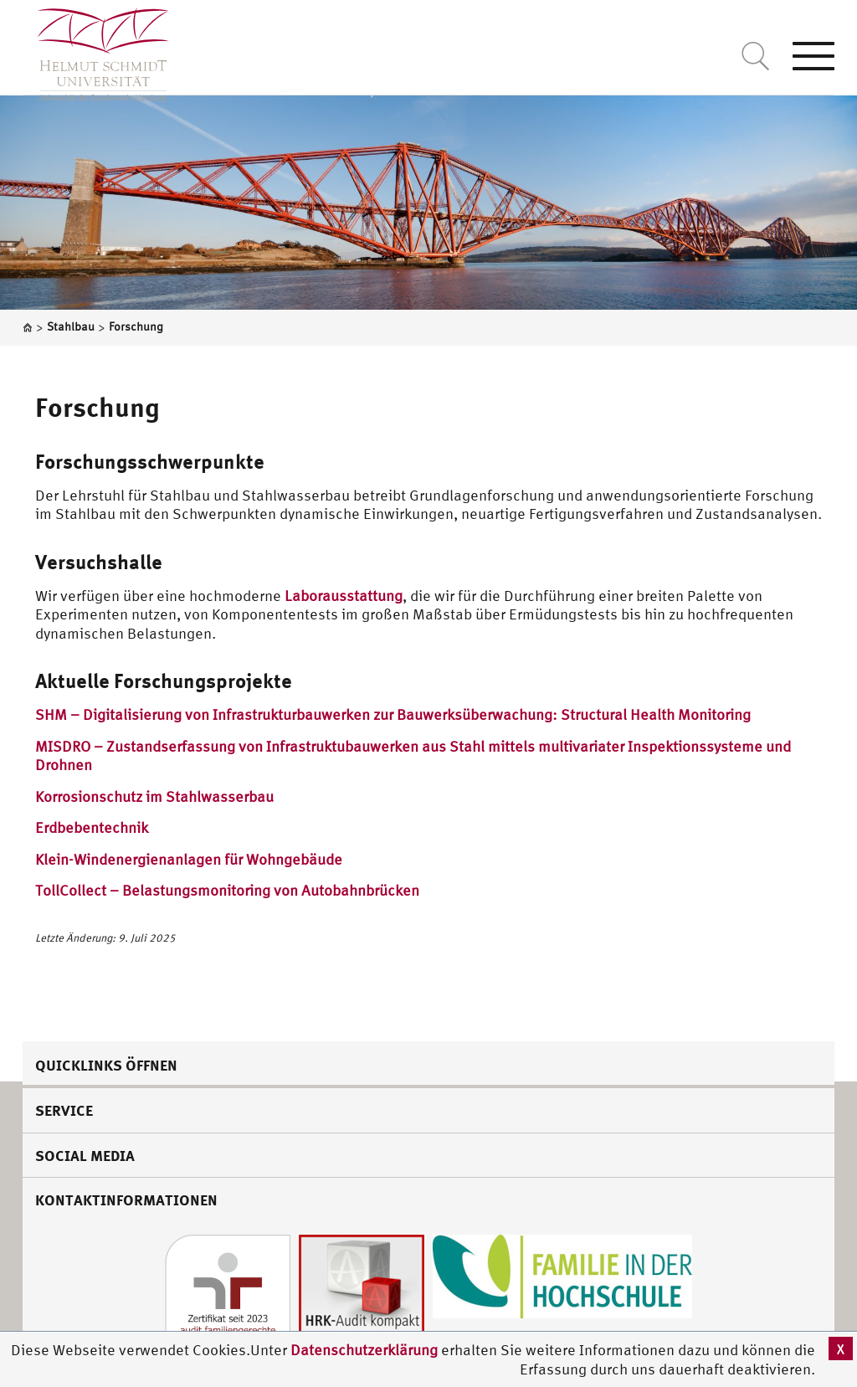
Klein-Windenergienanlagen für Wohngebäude (188, 859)
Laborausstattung (344, 595)
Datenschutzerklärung (364, 1350)
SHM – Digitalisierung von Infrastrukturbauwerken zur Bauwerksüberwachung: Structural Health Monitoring (393, 714)
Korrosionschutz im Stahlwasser (142, 796)
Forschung (97, 407)
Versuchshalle (98, 561)
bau (261, 796)
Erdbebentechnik (91, 827)
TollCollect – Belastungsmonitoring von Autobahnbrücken (227, 890)
